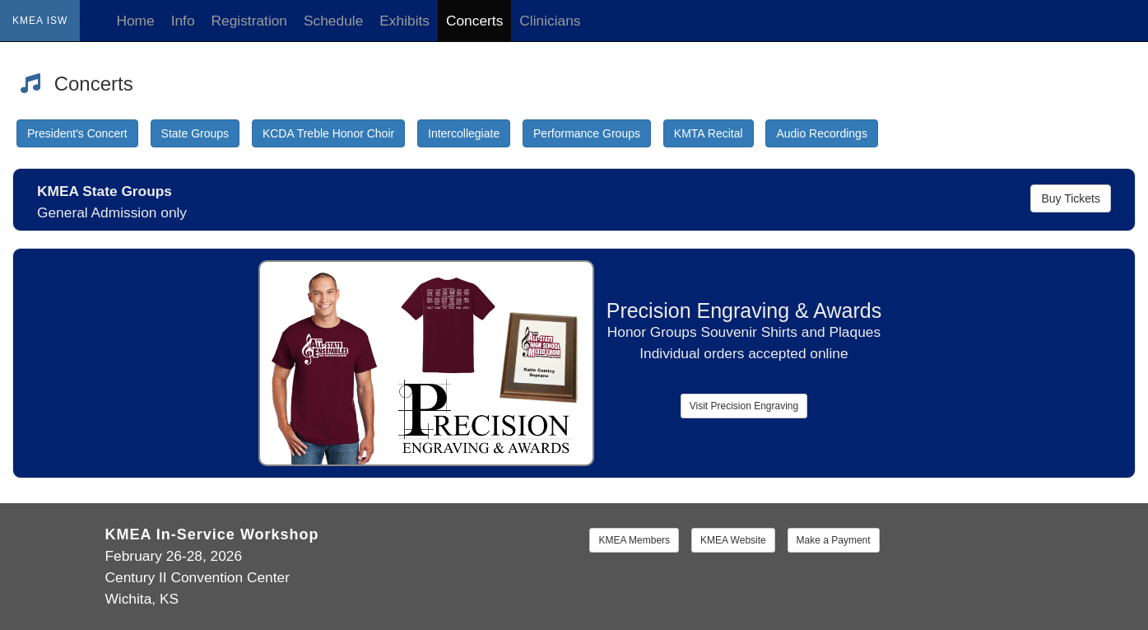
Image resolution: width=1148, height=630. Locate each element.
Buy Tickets (1070, 198)
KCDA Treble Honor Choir (328, 133)
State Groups (195, 133)
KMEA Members (634, 540)
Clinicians (549, 20)
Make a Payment (834, 540)
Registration (249, 20)
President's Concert (77, 133)
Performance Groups (586, 133)
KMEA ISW (39, 20)
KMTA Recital (708, 133)
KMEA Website (733, 540)
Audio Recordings (821, 133)
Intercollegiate (464, 133)
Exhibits (404, 20)
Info (183, 20)
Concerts (474, 20)
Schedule (333, 20)
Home (135, 20)
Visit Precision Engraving (744, 406)
